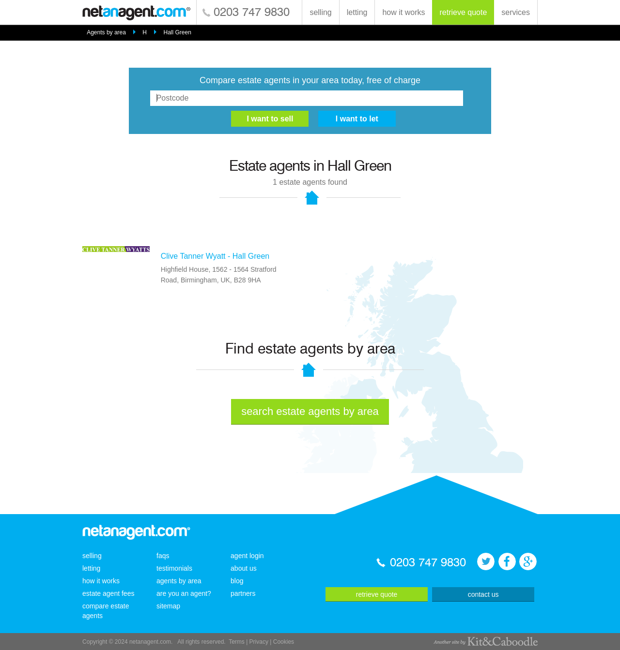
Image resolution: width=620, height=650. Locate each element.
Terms (237, 641)
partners (243, 593)
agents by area (179, 581)
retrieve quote (463, 12)
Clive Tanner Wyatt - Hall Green (215, 256)
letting (357, 12)
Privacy (258, 641)
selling (320, 12)
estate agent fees (108, 593)
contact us (483, 594)
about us (244, 568)
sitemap (168, 606)
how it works (403, 12)
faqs (162, 556)
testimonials (174, 568)
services (515, 12)
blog (237, 581)
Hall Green (177, 32)
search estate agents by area (310, 411)
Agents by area (106, 32)
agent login (247, 556)
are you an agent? (183, 593)
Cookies (283, 641)
